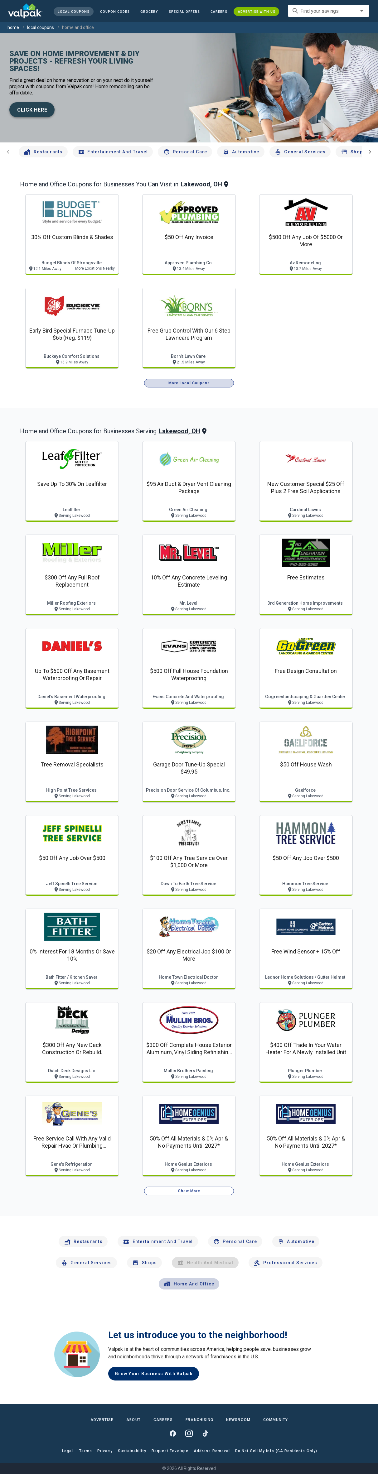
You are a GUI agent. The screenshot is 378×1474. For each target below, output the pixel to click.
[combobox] (328, 11)
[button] (184, 11)
